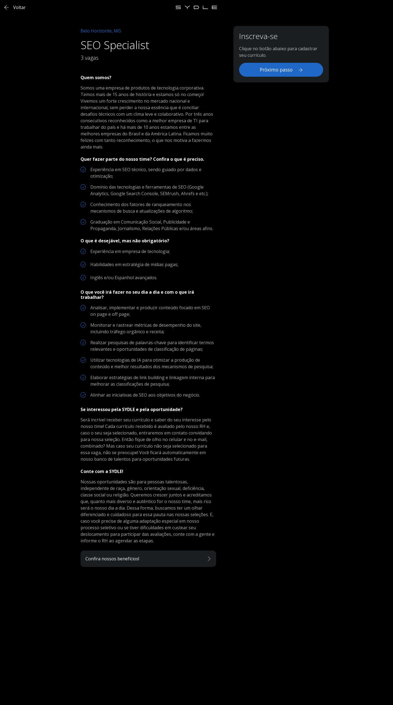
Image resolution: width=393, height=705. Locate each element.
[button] (148, 559)
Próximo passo (281, 69)
